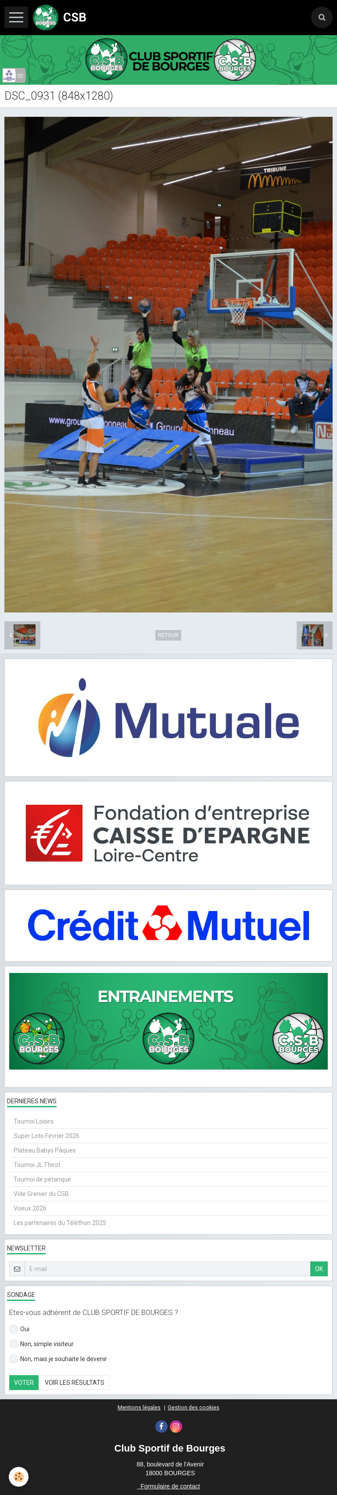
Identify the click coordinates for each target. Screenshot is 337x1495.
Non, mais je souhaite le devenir (58, 1359)
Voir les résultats (74, 1382)
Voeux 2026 (30, 1208)
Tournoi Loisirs (34, 1121)
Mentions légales (139, 1407)
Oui (19, 1329)
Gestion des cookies (193, 1407)
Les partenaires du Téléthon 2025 (60, 1222)
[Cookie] (19, 1477)
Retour (168, 635)
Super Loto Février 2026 (46, 1135)
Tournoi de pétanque (42, 1179)
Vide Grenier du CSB (41, 1193)
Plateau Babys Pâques (45, 1150)
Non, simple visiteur (41, 1344)
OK (319, 1268)
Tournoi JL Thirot (37, 1164)
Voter (24, 1382)
